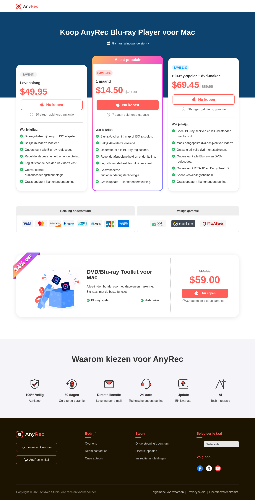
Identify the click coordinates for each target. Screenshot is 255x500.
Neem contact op (96, 451)
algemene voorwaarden (168, 492)
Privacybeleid (196, 492)
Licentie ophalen (146, 451)
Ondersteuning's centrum (151, 443)
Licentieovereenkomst (223, 492)
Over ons (91, 443)
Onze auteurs (94, 458)
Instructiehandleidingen (150, 458)
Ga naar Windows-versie (128, 43)
